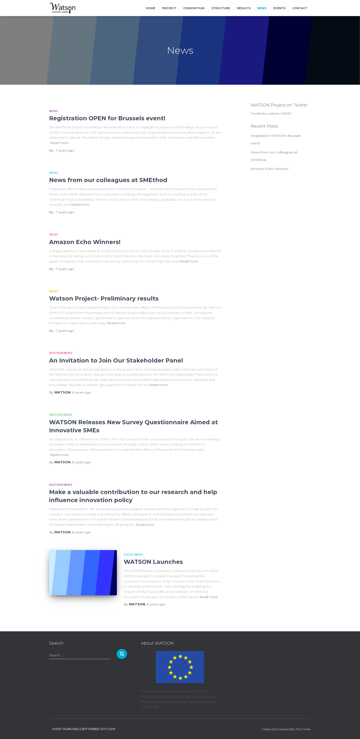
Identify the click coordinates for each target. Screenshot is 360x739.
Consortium (194, 8)
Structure (220, 8)
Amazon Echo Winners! (85, 242)
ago (65, 150)
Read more (59, 143)
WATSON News (60, 353)
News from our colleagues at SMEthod (108, 180)
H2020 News (133, 554)
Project (169, 8)
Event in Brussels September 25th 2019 (84, 729)
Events (279, 8)
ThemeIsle (303, 729)
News (262, 8)
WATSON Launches (153, 561)
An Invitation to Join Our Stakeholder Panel (116, 360)
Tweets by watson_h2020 (271, 113)
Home (150, 8)
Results (243, 8)
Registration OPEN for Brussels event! (107, 118)
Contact (299, 8)
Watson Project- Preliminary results (104, 298)
